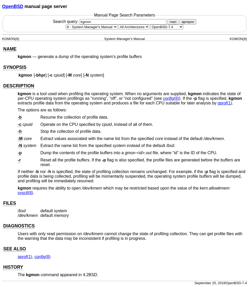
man (173, 22)
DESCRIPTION (18, 85)
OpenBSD (12, 6)
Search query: (110, 21)
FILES (9, 203)
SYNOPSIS (14, 67)
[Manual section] (92, 26)
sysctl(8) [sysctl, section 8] (25, 193)
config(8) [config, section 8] (171, 98)
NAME (9, 49)
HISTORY (13, 267)
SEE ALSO (14, 248)
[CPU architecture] (134, 26)
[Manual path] (166, 26)
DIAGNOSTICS (19, 225)
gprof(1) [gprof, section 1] (225, 103)
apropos (188, 22)
